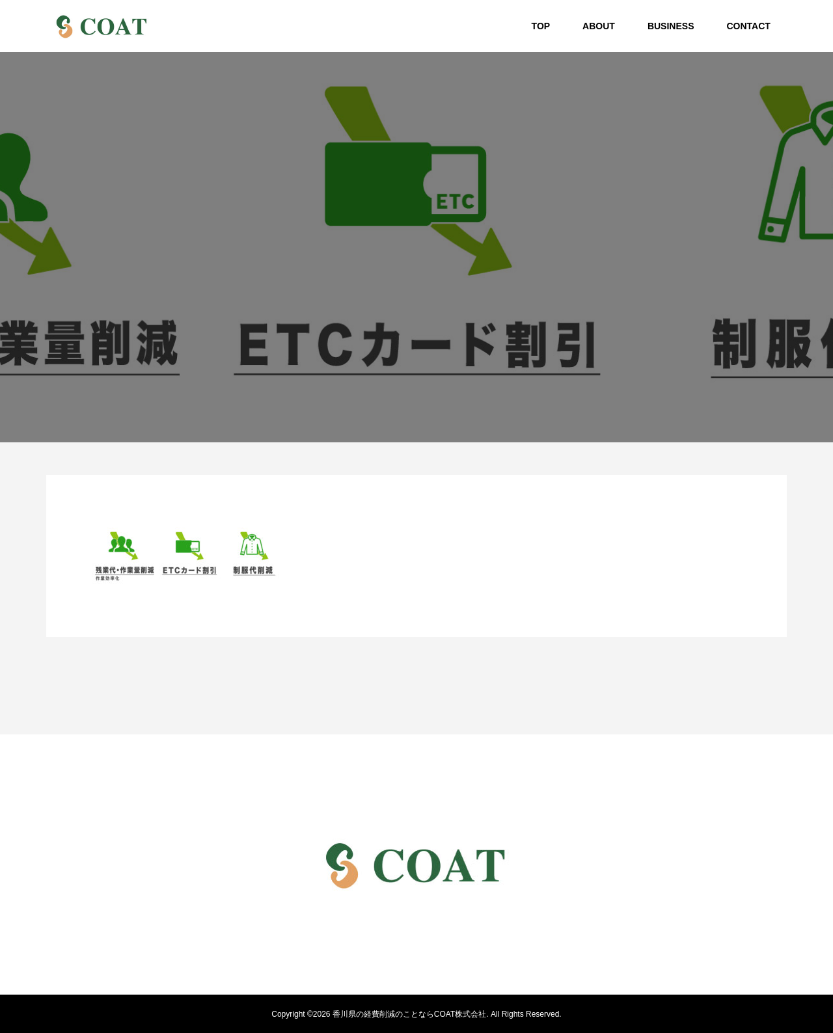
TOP (541, 26)
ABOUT (598, 26)
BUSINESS (671, 26)
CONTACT (748, 26)
